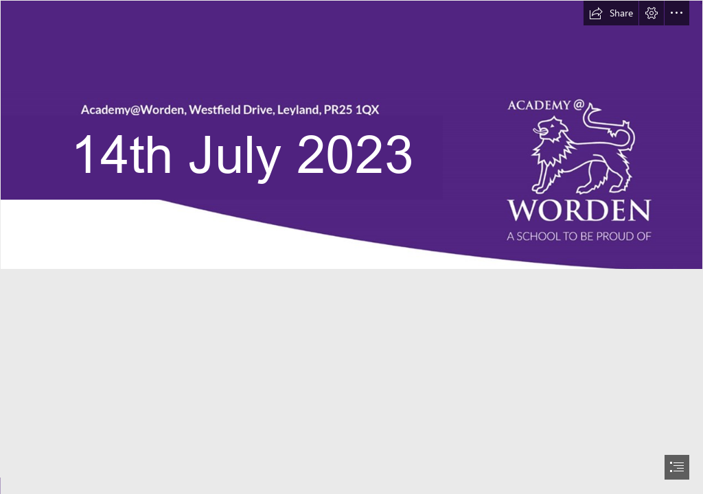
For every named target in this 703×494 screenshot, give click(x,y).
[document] (351, 247)
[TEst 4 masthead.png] (351, 135)
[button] (611, 13)
